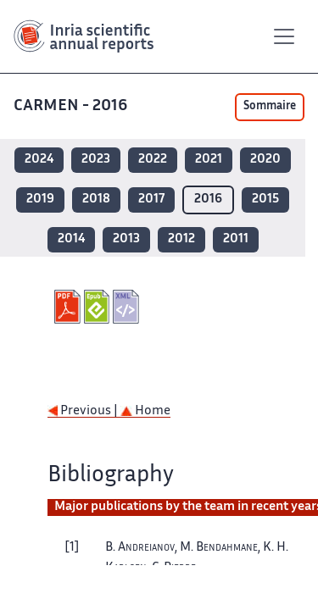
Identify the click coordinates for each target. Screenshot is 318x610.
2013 (126, 239)
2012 (181, 239)
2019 (40, 199)
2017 (151, 199)
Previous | (83, 411)
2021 (208, 159)
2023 (95, 159)
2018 (96, 199)
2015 (265, 199)
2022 (152, 159)
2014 (71, 239)
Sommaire (269, 107)
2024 (39, 159)
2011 (235, 239)
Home (145, 411)
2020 (265, 159)
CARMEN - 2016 (72, 106)
